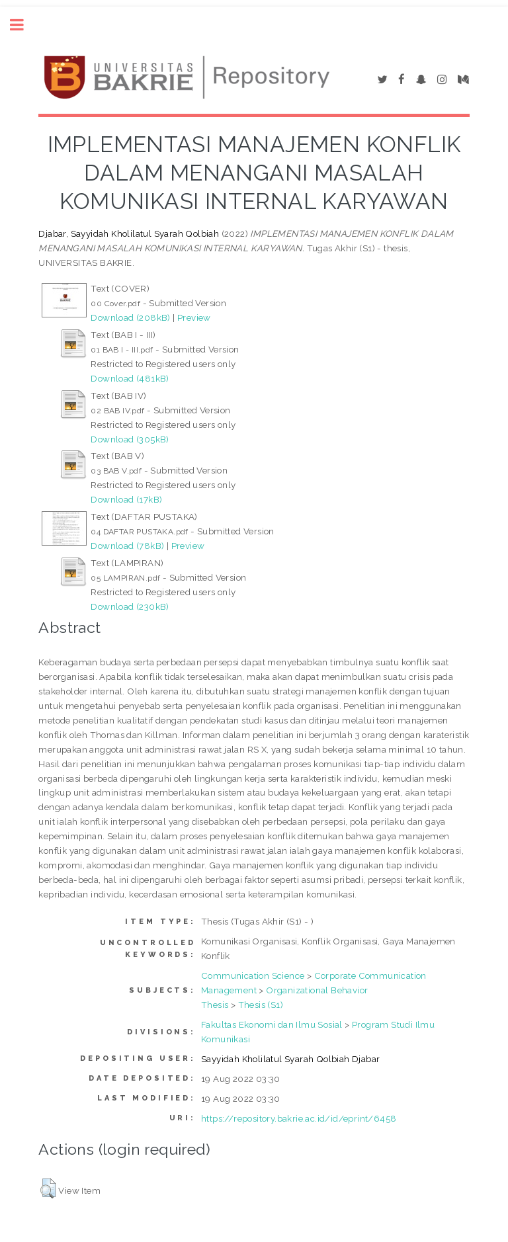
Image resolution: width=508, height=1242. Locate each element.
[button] (48, 1188)
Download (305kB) (130, 439)
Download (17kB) (126, 499)
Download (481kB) (130, 378)
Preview (194, 317)
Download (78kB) (127, 545)
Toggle (24, 25)
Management (229, 990)
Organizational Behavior (317, 990)
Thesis (214, 1004)
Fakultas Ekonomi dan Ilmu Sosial (272, 1024)
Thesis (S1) (260, 1004)
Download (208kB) (130, 317)
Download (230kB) (130, 606)
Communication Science (252, 975)
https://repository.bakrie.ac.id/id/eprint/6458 (298, 1118)
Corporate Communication (370, 975)
